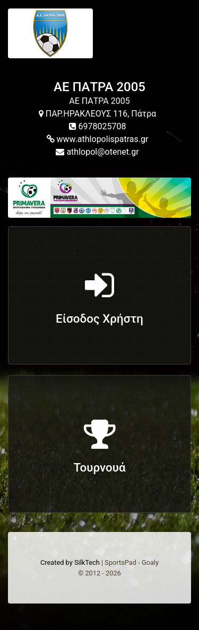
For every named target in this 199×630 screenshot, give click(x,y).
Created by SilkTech (70, 562)
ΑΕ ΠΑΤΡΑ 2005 (99, 86)
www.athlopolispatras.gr (98, 139)
